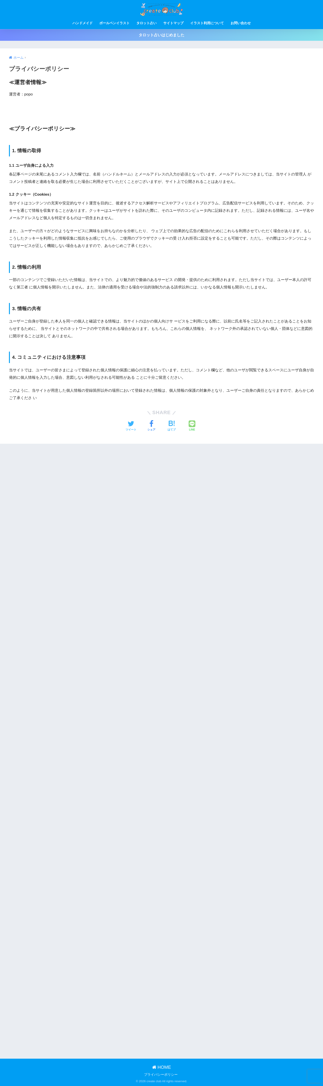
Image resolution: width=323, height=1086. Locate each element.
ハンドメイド (82, 23)
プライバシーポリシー (161, 1074)
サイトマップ (173, 23)
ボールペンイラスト (114, 23)
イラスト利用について (207, 23)
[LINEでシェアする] (192, 426)
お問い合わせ (241, 23)
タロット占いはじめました (161, 35)
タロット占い (146, 23)
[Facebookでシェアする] (151, 426)
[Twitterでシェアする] (131, 426)
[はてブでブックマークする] (172, 426)
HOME (161, 1067)
